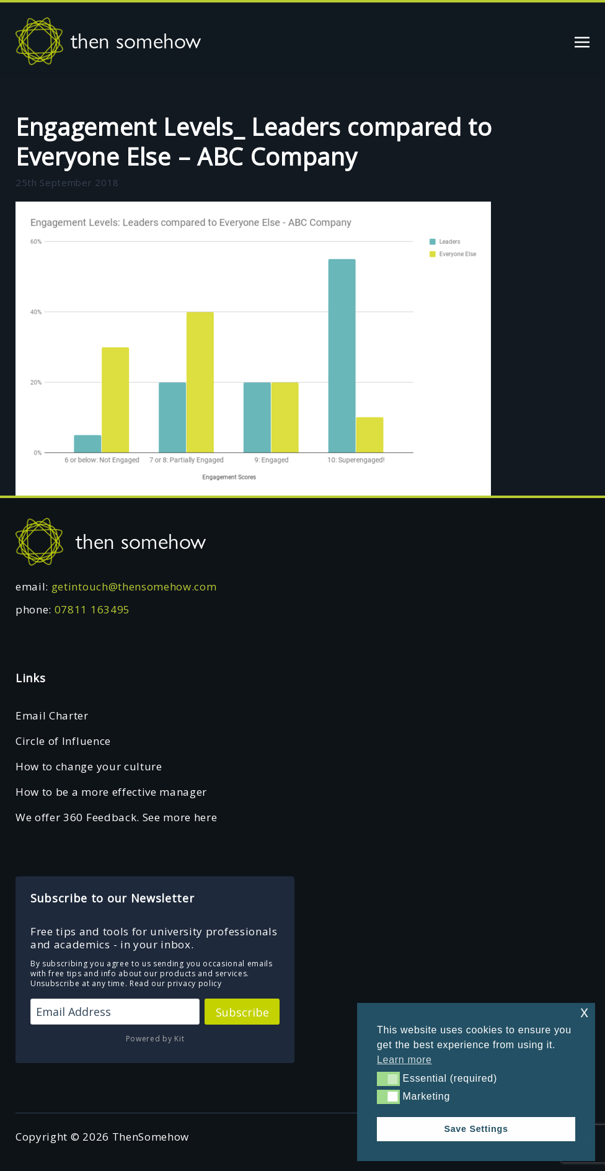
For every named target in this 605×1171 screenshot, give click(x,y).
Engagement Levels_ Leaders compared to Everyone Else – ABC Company (253, 141)
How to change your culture (88, 766)
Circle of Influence (63, 741)
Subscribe (242, 1012)
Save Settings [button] (476, 1129)
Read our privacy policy (176, 983)
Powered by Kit (155, 1038)
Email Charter (52, 715)
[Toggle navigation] (582, 40)
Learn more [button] (404, 1059)
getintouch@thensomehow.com (134, 586)
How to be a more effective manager (111, 792)
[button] (388, 1078)
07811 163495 (92, 609)
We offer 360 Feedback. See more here (116, 817)
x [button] (584, 1012)
